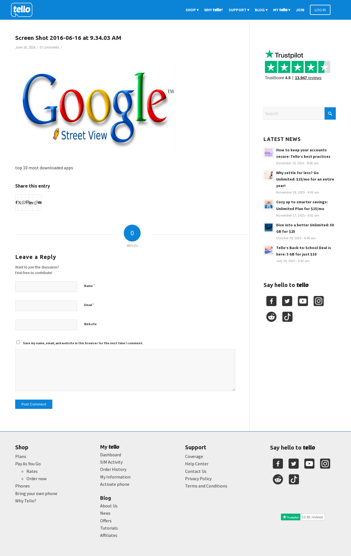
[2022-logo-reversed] (23, 10)
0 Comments (49, 47)
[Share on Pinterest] (27, 202)
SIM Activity (111, 462)
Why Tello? (25, 500)
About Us (109, 506)
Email (89, 304)
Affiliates (108, 535)
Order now (36, 478)
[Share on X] (20, 202)
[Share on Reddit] (35, 202)
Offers (106, 520)
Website (90, 324)
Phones (22, 486)
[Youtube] (303, 301)
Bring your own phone (36, 493)
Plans (20, 456)
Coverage (194, 456)
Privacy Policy (198, 478)
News (105, 513)
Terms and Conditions (206, 486)
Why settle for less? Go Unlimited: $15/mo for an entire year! (305, 179)
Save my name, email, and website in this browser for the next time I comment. (83, 343)
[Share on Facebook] (16, 202)
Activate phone (114, 484)
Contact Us (195, 471)
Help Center (196, 463)
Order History (113, 469)
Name (89, 285)
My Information (115, 477)
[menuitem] (192, 10)
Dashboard (110, 454)
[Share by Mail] (40, 202)
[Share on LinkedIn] (31, 202)
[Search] (300, 113)
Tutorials (109, 528)
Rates (32, 471)
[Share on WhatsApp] (23, 202)
